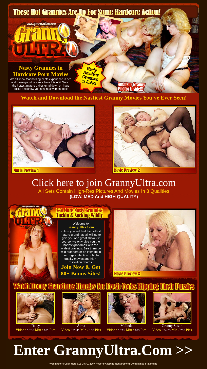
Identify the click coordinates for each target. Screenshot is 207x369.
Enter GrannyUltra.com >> (103, 350)
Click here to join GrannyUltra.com (104, 182)
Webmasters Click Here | (64, 363)
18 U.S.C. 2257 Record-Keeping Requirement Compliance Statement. (117, 363)
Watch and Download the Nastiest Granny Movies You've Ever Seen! (104, 97)
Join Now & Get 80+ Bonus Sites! (81, 270)
